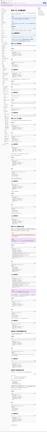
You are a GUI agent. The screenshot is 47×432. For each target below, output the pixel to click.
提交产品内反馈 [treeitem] (4, 45)
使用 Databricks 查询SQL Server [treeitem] (7, 125)
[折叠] (9, 7)
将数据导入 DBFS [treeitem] (6, 107)
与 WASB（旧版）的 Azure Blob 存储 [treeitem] (5, 87)
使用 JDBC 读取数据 (40, 11)
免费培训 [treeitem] (3, 49)
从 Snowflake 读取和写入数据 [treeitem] (6, 136)
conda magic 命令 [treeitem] (6, 104)
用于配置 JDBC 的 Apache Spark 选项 (23, 291)
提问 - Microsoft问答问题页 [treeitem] (5, 58)
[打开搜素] (45, 1)
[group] (23, 254)
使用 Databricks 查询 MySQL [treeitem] (7, 120)
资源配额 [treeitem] (3, 46)
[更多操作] (35, 8)
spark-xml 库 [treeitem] (5, 103)
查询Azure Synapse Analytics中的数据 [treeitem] (6, 138)
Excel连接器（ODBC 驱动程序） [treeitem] (6, 100)
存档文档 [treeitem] (4, 66)
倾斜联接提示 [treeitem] (5, 97)
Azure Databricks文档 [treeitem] (3, 10)
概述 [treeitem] (4, 112)
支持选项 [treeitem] (3, 61)
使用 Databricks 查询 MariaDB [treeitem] (7, 122)
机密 (31, 23)
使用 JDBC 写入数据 (40, 12)
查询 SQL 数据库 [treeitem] (6, 143)
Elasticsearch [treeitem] (5, 134)
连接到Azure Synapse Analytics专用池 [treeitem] (6, 141)
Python (39, 9)
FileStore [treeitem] (5, 108)
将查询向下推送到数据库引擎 (41, 14)
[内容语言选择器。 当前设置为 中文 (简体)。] (3, 430)
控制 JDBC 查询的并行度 (41, 13)
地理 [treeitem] (2, 54)
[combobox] (5, 9)
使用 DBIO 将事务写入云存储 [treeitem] (6, 94)
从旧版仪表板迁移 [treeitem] (5, 69)
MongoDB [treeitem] (5, 130)
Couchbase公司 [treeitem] (6, 133)
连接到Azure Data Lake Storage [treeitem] (5, 89)
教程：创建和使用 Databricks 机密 (25, 40)
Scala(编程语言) (40, 10)
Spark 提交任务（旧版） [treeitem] (5, 74)
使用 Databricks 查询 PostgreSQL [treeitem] (7, 118)
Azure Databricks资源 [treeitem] (4, 42)
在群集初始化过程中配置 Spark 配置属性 (27, 39)
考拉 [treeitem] (4, 98)
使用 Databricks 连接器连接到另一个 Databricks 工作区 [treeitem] (7, 128)
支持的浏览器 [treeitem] (3, 57)
